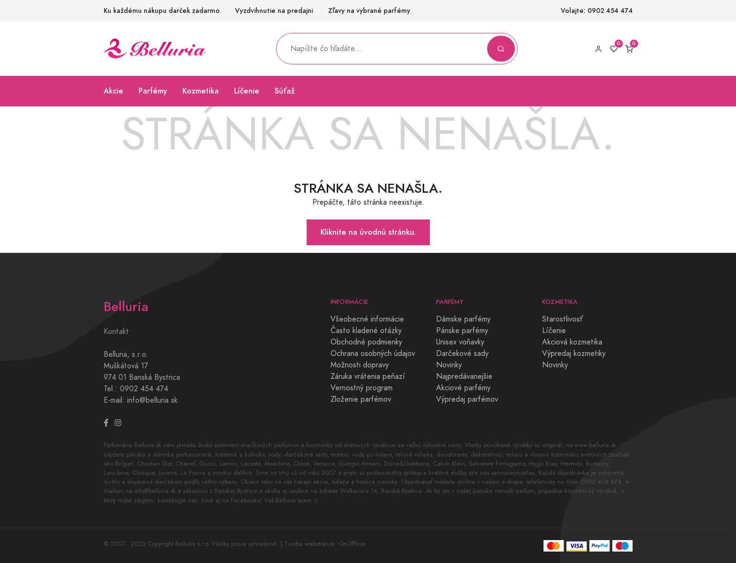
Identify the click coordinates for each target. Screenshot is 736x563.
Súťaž (285, 90)
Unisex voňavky (460, 342)
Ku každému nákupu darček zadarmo (162, 10)
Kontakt (116, 331)
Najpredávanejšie (464, 376)
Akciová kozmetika (572, 342)
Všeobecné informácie (367, 319)
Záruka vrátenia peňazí (368, 376)
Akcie (113, 90)
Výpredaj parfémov (467, 399)
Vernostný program (362, 388)
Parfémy (153, 90)
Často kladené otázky (366, 330)
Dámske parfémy (463, 319)
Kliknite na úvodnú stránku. (368, 232)
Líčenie (246, 90)
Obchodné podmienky (366, 342)
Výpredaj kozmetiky (574, 353)
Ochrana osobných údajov (373, 353)
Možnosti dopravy (360, 365)
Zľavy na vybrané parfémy (369, 10)
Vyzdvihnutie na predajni (274, 10)
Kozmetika (200, 90)
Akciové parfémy (463, 388)
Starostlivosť (562, 319)
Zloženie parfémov (361, 399)
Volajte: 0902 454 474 (597, 10)
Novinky (449, 365)
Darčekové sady (462, 353)
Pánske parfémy (462, 330)
